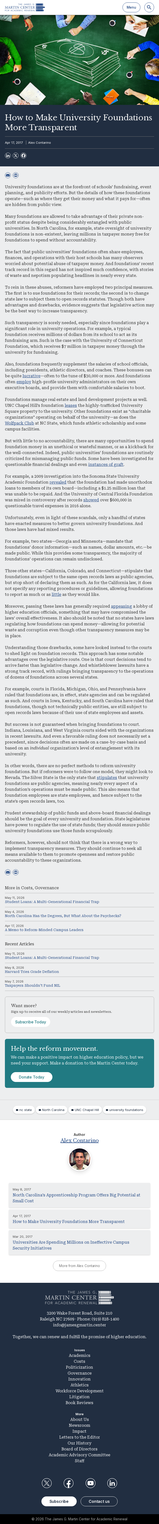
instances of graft (105, 464)
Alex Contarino (39, 142)
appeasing (121, 606)
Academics (79, 1355)
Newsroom (79, 1425)
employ (23, 382)
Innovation (79, 1379)
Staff (79, 1461)
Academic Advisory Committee (79, 1455)
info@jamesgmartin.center (79, 1325)
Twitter (46, 1483)
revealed (57, 482)
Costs (27, 888)
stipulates (107, 777)
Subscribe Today (30, 1021)
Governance (47, 888)
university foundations (126, 1110)
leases (71, 405)
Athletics (80, 1385)
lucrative (31, 376)
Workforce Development (80, 1391)
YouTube (90, 1483)
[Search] (149, 7)
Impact (79, 1431)
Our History (79, 1443)
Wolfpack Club (19, 423)
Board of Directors (79, 1449)
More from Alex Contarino (79, 1266)
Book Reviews (79, 1402)
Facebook (68, 1483)
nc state (25, 1110)
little (56, 594)
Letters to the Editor (79, 1437)
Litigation (79, 1397)
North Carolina (53, 1110)
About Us (79, 1419)
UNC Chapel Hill (87, 1110)
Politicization (79, 1367)
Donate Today (31, 1077)
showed (91, 500)
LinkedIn (112, 1483)
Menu (131, 7)
